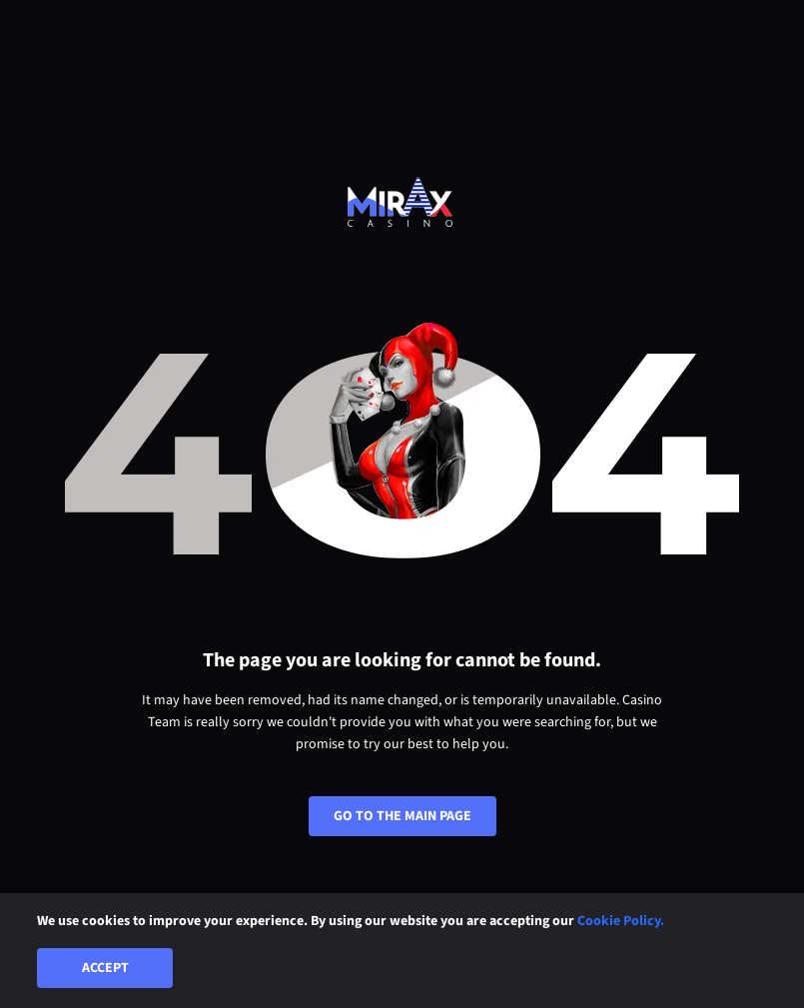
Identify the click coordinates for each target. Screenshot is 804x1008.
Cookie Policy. (620, 921)
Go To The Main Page (402, 816)
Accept (105, 968)
